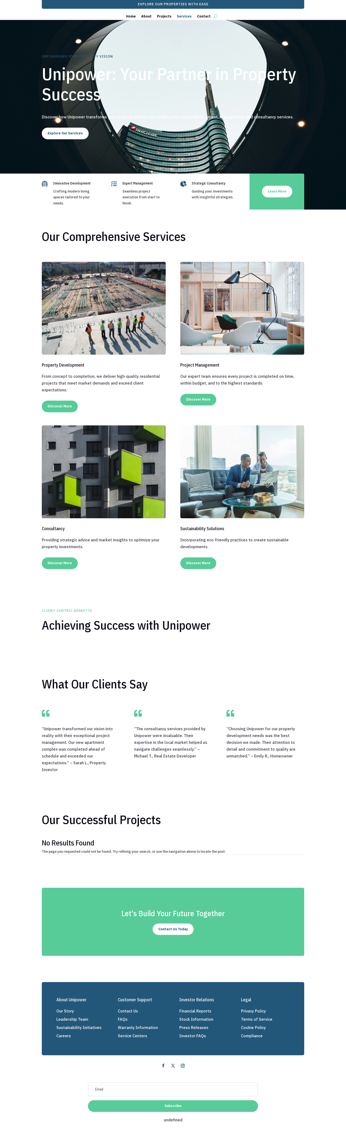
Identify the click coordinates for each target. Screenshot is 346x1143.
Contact (204, 16)
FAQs (123, 1019)
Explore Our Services (65, 133)
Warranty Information (138, 1027)
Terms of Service (256, 1019)
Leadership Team (72, 1019)
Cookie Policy (253, 1027)
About (146, 16)
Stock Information (196, 1019)
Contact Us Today (173, 929)
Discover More (60, 406)
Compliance (252, 1035)
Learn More (277, 191)
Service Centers (132, 1035)
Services (184, 16)
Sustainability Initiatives (79, 1027)
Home (131, 16)
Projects (164, 16)
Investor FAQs (192, 1035)
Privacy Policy (253, 1011)
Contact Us (128, 1011)
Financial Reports (195, 1011)
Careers (63, 1035)
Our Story (65, 1011)
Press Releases (193, 1027)
